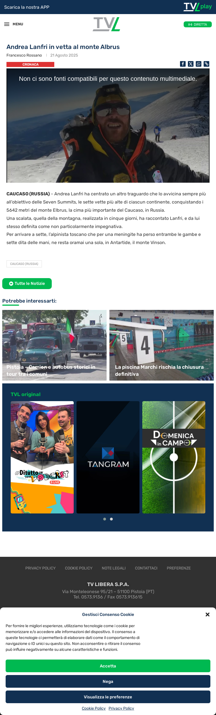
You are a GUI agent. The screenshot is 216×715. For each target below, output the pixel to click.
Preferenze (179, 568)
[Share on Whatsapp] (198, 64)
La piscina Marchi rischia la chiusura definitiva (159, 370)
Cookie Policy (94, 708)
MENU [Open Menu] (15, 24)
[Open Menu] (6, 24)
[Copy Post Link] (206, 64)
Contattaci (146, 568)
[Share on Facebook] (183, 64)
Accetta (108, 666)
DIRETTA (200, 24)
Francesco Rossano (24, 55)
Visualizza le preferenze (108, 697)
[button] (207, 614)
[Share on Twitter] (191, 64)
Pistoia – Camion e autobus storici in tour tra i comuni (50, 370)
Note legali (114, 568)
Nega (108, 681)
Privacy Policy (121, 708)
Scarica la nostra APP (26, 7)
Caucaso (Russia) (24, 264)
